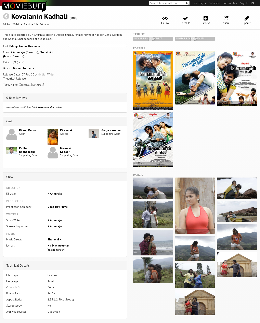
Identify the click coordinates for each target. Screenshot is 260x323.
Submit (214, 3)
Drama (17, 68)
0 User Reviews (16, 98)
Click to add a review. (47, 107)
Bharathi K (55, 239)
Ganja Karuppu (111, 130)
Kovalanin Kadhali (39, 16)
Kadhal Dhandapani (27, 150)
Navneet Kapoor (66, 150)
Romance (29, 68)
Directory (199, 3)
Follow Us (230, 3)
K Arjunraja (55, 193)
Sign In (244, 3)
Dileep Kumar (18, 46)
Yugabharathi (56, 249)
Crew (9, 177)
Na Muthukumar (58, 245)
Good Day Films (58, 207)
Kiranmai (34, 46)
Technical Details (18, 265)
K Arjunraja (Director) (24, 52)
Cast (9, 121)
